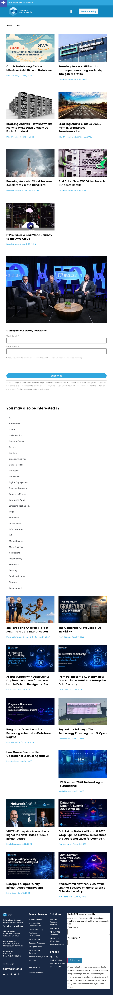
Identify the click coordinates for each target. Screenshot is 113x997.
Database (14, 470)
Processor (14, 564)
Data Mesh (14, 476)
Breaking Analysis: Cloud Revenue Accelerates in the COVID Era (29, 183)
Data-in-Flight (16, 464)
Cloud (12, 429)
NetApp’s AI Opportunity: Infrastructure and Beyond (24, 885)
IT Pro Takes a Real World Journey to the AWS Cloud (29, 237)
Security (13, 570)
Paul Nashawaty (13, 742)
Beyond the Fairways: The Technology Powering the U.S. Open (82, 731)
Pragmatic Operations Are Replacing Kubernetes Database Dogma (28, 733)
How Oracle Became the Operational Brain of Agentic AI (27, 754)
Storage (13, 582)
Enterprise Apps (17, 500)
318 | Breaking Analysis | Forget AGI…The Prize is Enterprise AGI (27, 629)
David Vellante (65, 79)
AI (10, 417)
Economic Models (17, 494)
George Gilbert (29, 637)
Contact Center (16, 441)
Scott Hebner (64, 637)
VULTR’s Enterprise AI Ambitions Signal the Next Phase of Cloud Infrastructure (27, 835)
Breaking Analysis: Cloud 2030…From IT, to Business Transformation (79, 127)
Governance (15, 523)
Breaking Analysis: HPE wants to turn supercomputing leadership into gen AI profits (80, 70)
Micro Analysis (16, 547)
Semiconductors (17, 576)
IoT (10, 535)
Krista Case (11, 689)
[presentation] (26, 366)
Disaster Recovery (18, 488)
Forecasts (14, 517)
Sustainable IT (16, 588)
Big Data (13, 453)
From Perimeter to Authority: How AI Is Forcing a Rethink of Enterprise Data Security (82, 680)
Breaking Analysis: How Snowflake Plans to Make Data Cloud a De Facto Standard (29, 127)
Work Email (12, 336)
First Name (12, 347)
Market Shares (16, 541)
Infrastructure (16, 529)
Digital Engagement (18, 482)
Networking (14, 552)
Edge (11, 511)
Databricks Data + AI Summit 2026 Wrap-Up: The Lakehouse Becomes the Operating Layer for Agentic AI (82, 835)
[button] (3, 3)
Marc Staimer (12, 761)
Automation (15, 423)
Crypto (12, 447)
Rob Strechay (12, 75)
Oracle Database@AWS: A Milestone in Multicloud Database (29, 68)
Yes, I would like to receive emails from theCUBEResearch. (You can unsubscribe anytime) (45, 358)
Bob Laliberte (64, 738)
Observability (15, 558)
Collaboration (15, 435)
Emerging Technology (19, 505)
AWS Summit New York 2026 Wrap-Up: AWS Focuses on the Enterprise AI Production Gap (82, 887)
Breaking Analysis (17, 458)
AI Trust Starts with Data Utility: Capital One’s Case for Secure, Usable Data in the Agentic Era (27, 680)
